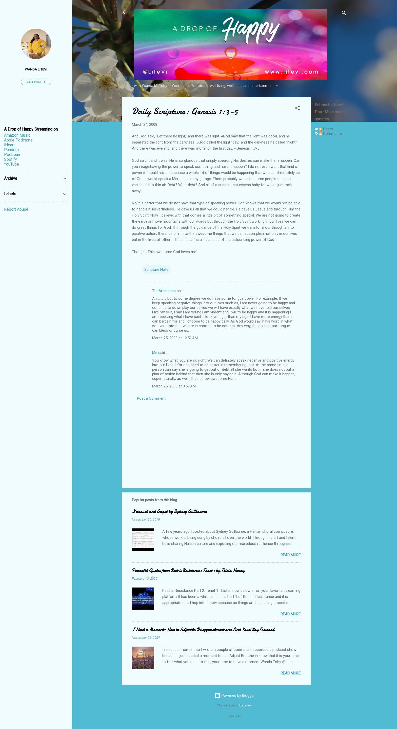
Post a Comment (151, 398)
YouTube (11, 164)
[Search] (344, 14)
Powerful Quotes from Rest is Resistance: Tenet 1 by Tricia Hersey (188, 570)
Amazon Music (17, 135)
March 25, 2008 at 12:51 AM (175, 338)
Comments (330, 133)
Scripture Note (156, 269)
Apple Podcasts (18, 140)
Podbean (12, 154)
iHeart (9, 145)
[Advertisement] (331, 216)
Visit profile (36, 82)
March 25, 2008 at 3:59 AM (174, 386)
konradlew (245, 705)
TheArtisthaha (164, 291)
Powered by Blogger (234, 695)
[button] (297, 109)
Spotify (10, 159)
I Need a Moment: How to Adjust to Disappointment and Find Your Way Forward (203, 630)
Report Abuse (16, 209)
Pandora (11, 149)
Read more (291, 555)
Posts (326, 129)
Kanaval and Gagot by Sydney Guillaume (169, 511)
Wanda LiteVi (36, 69)
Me (154, 352)
